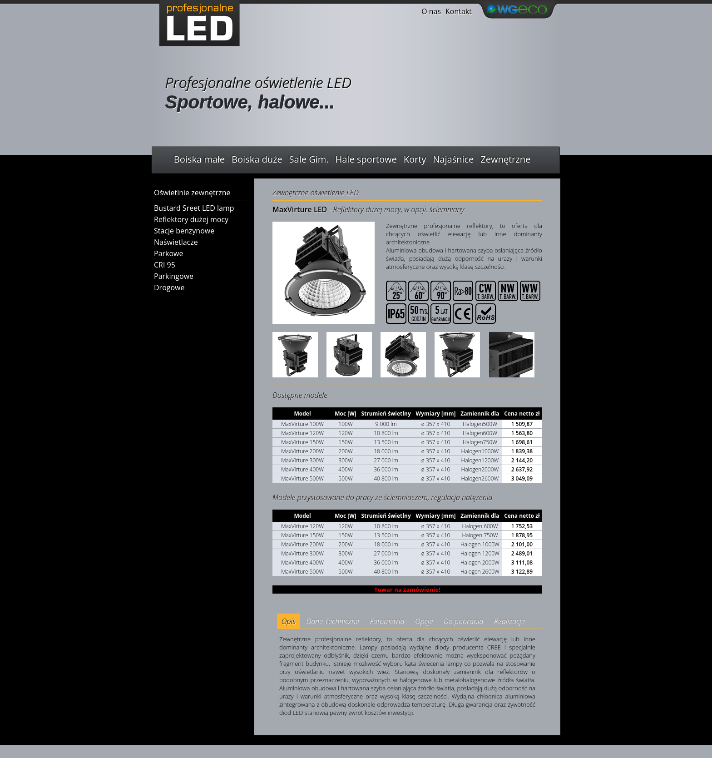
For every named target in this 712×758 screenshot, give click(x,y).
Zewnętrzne (505, 159)
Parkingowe (173, 276)
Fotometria (387, 621)
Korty (415, 159)
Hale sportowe (366, 159)
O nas (431, 11)
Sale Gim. (309, 159)
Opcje (424, 621)
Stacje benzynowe (184, 231)
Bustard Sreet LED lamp (194, 208)
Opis (289, 621)
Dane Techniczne (332, 621)
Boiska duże (257, 159)
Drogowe (169, 287)
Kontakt (458, 11)
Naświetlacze (176, 242)
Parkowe (168, 253)
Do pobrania (464, 621)
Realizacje (509, 621)
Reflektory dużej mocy (191, 219)
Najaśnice (453, 159)
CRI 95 (164, 265)
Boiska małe (199, 159)
